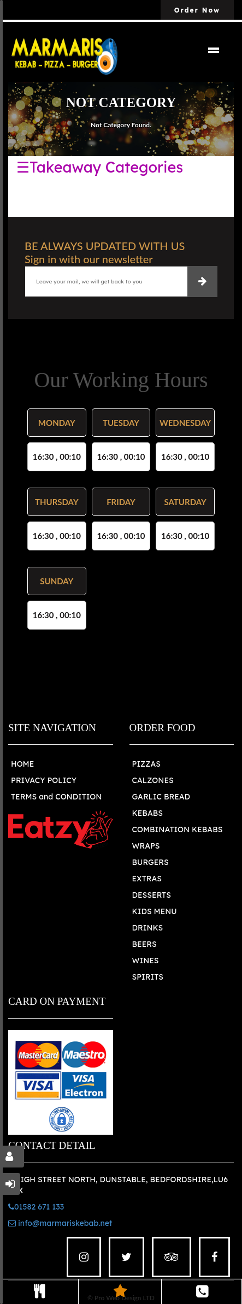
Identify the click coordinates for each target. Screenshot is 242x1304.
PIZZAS (146, 764)
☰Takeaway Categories (99, 167)
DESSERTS (151, 895)
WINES (145, 960)
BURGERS (150, 862)
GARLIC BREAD (161, 797)
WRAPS (146, 846)
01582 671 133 (36, 1207)
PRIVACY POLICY (43, 780)
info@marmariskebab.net (60, 1223)
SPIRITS (148, 977)
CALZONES (153, 780)
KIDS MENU (154, 911)
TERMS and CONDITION (56, 797)
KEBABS (147, 813)
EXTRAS (147, 879)
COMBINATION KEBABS (177, 829)
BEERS (144, 944)
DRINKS (147, 928)
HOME (22, 764)
